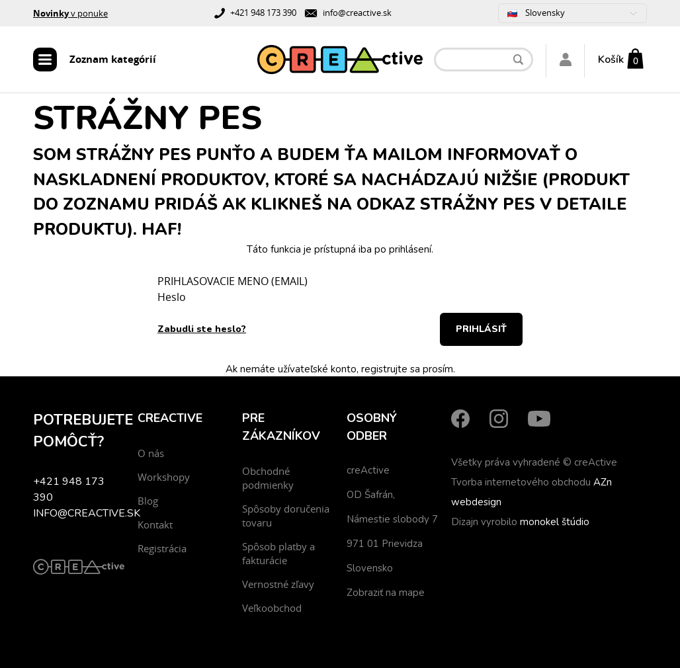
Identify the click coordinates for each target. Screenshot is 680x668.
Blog (148, 500)
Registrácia (162, 548)
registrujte (384, 369)
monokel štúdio (554, 521)
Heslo (171, 297)
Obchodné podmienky (268, 477)
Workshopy (164, 476)
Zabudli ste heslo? (201, 329)
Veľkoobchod (272, 607)
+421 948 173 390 (263, 13)
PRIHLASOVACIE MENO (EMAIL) (232, 281)
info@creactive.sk (357, 13)
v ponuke (70, 13)
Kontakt (155, 524)
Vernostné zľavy (278, 584)
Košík (611, 59)
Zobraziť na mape (386, 592)
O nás (151, 453)
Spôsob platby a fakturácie (278, 553)
